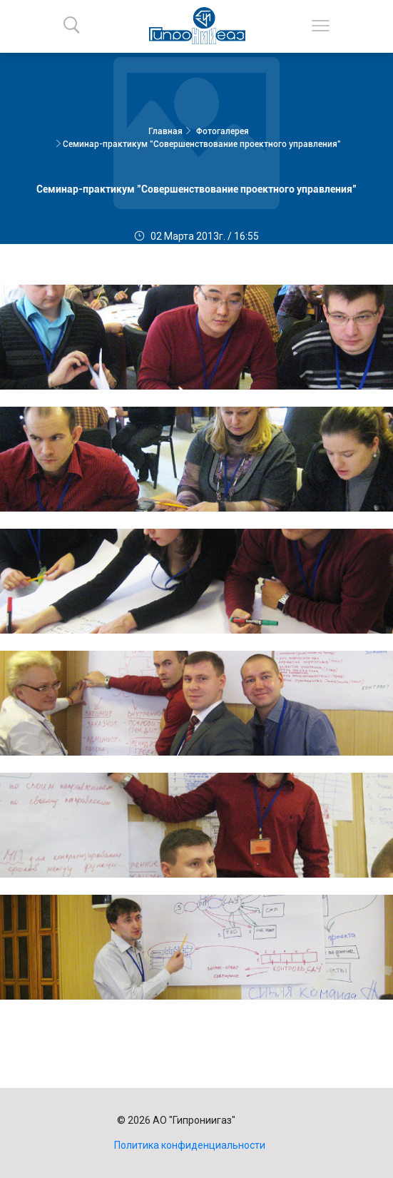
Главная (165, 131)
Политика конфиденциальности (189, 1145)
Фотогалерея (222, 131)
